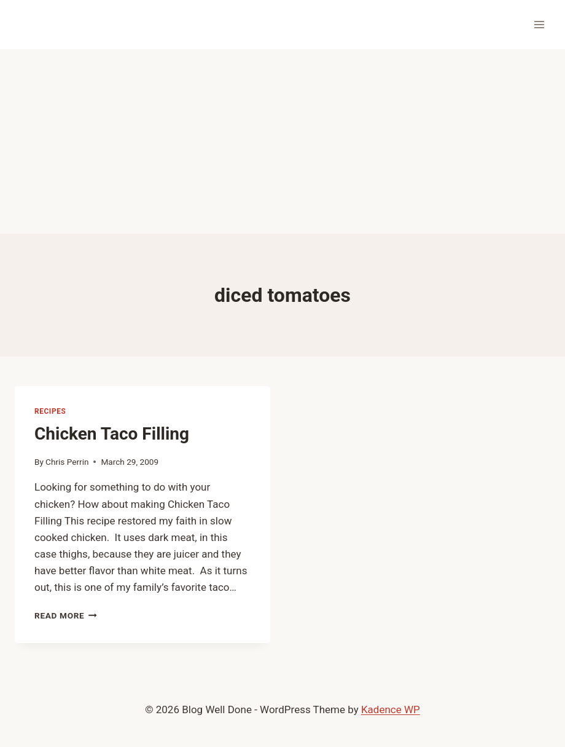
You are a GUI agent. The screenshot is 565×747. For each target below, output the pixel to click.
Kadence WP (390, 709)
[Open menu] (539, 24)
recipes (50, 411)
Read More (65, 615)
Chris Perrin (66, 462)
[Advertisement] (282, 141)
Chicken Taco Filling (111, 434)
